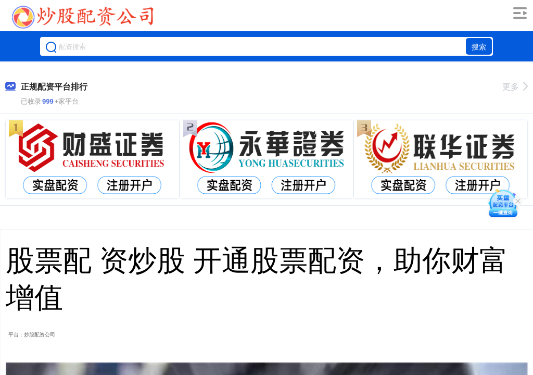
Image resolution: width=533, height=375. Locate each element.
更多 (515, 86)
